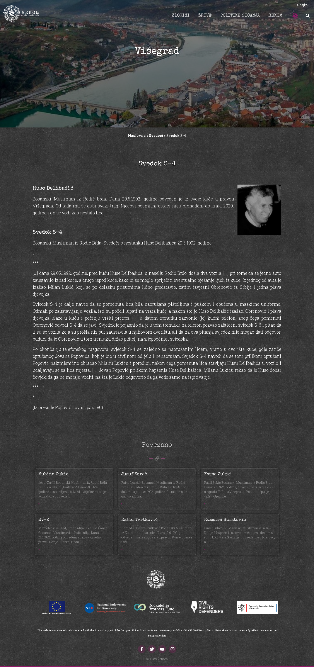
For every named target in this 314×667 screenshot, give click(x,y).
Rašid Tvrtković (139, 520)
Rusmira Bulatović (225, 520)
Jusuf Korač (134, 474)
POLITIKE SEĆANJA (240, 16)
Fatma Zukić (217, 474)
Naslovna (137, 135)
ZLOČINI (180, 16)
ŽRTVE (205, 16)
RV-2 (43, 520)
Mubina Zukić (53, 474)
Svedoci (156, 135)
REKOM (275, 16)
